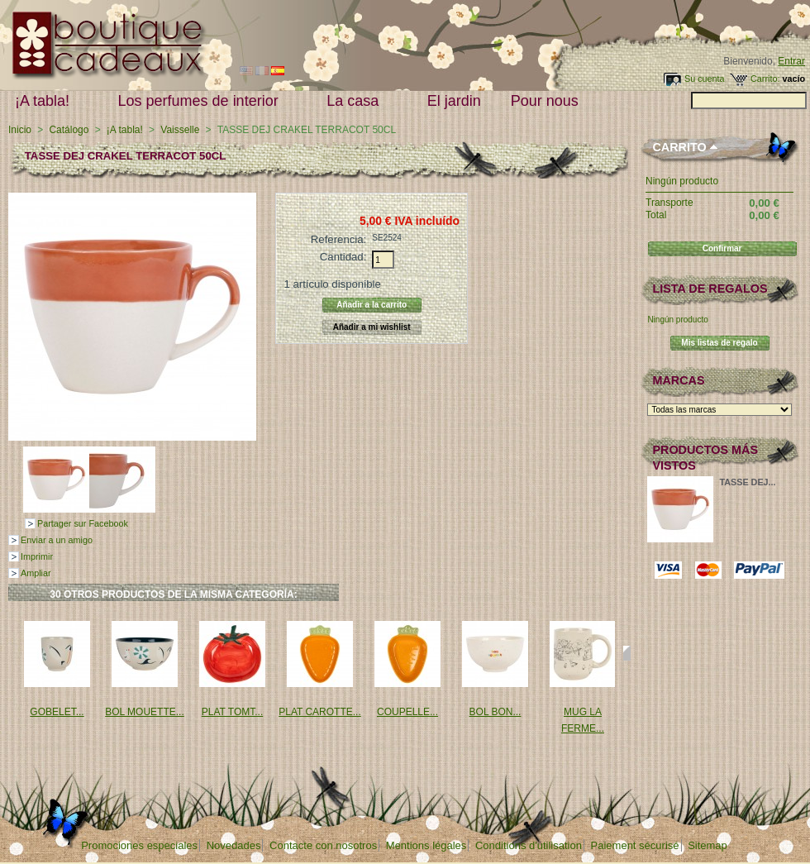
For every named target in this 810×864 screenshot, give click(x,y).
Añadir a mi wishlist (372, 327)
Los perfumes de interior (202, 101)
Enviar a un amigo (57, 540)
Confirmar (722, 248)
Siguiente (627, 653)
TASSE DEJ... (747, 482)
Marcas (678, 380)
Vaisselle (179, 130)
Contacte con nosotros (323, 845)
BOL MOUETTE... (144, 712)
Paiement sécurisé (635, 845)
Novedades (234, 845)
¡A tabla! (46, 101)
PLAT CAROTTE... (320, 712)
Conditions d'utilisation (528, 845)
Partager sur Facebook (82, 523)
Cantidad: (343, 257)
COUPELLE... (407, 712)
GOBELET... (56, 712)
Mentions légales (426, 845)
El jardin (454, 101)
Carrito (679, 147)
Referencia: (338, 239)
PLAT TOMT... (232, 712)
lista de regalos (709, 288)
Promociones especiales (139, 845)
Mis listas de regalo (719, 342)
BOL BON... (495, 712)
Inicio (19, 130)
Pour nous (548, 101)
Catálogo (68, 130)
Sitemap (707, 845)
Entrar (791, 61)
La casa (356, 101)
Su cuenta (704, 79)
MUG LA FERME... (582, 720)
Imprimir (37, 556)
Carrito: (764, 79)
